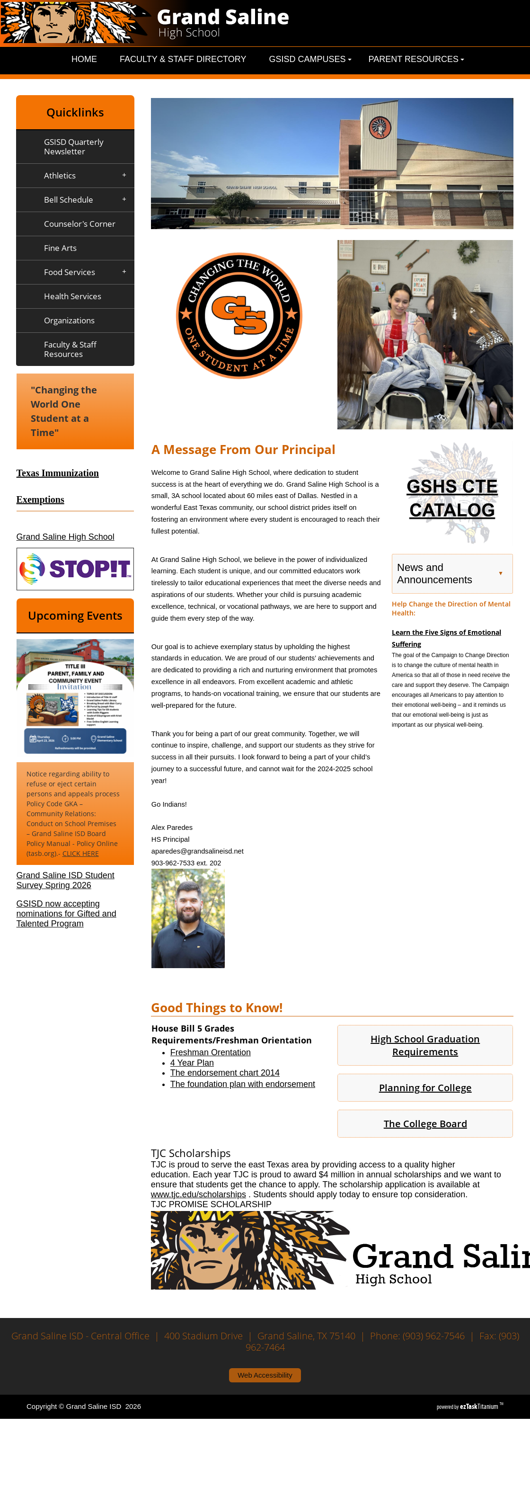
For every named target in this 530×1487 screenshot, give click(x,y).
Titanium (480, 1406)
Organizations (69, 320)
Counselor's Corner (79, 223)
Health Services (72, 296)
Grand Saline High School (66, 537)
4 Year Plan (192, 1063)
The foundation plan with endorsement (242, 1084)
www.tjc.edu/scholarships (198, 1194)
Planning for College (425, 1087)
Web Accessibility (265, 1375)
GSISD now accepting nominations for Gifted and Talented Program (66, 913)
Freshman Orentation (210, 1052)
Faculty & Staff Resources (70, 349)
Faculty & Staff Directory (183, 59)
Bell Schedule (88, 200)
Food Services (88, 272)
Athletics (88, 176)
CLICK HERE (80, 853)
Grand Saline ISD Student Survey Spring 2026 (66, 880)
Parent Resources (416, 59)
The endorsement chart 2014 (225, 1072)
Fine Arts (60, 247)
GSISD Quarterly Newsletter (74, 146)
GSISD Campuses (310, 59)
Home (84, 59)
